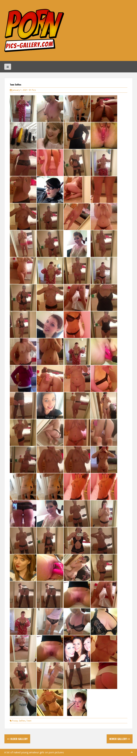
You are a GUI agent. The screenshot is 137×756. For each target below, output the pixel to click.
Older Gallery (17, 739)
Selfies (22, 720)
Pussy (15, 720)
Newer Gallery (119, 739)
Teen (28, 720)
